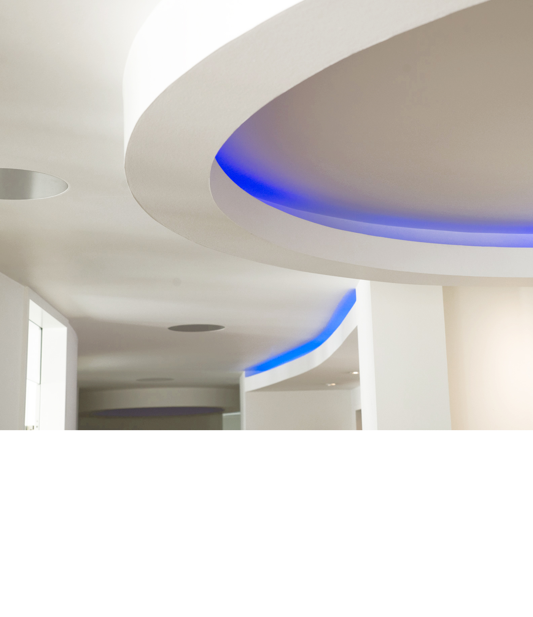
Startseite (215, 605)
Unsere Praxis (200, 166)
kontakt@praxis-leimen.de (149, 581)
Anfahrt (335, 166)
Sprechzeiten (246, 605)
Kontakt (299, 605)
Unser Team (245, 166)
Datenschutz (376, 166)
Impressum (359, 605)
